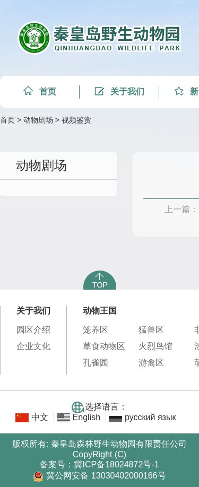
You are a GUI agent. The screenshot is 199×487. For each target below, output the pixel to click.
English (86, 417)
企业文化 (33, 346)
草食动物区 (104, 346)
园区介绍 (33, 329)
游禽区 (151, 362)
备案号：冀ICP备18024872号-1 (99, 464)
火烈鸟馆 (155, 346)
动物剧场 (38, 120)
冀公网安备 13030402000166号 (99, 475)
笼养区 (95, 329)
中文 (39, 417)
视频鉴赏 (76, 120)
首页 (7, 120)
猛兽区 (151, 329)
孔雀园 (95, 362)
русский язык (150, 417)
